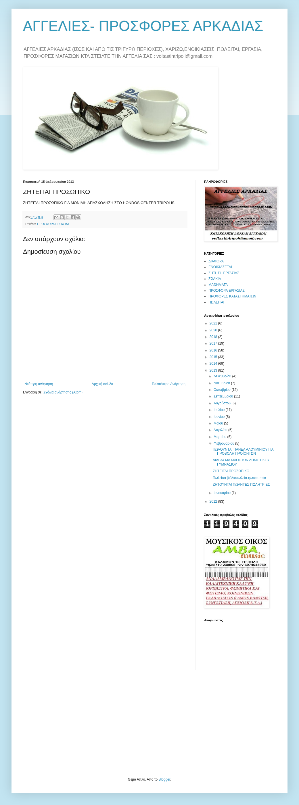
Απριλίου (221, 430)
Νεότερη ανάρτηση (38, 384)
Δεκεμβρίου (223, 376)
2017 (214, 343)
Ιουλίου (220, 410)
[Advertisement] (66, 723)
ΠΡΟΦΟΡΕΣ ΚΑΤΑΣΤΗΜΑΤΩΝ (232, 296)
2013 (214, 370)
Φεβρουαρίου (224, 443)
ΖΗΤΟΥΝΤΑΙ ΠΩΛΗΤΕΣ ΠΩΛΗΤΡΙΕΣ (241, 485)
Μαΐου (219, 423)
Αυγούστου (222, 403)
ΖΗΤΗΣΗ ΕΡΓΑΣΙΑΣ (223, 273)
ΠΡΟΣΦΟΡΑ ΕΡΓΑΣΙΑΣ (53, 224)
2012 (214, 501)
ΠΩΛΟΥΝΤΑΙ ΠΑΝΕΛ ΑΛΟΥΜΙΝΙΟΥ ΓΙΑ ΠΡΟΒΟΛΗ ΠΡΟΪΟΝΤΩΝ (243, 451)
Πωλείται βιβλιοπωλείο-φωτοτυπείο (239, 478)
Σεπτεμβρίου (224, 396)
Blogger (164, 779)
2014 (214, 364)
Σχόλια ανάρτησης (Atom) (63, 392)
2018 (214, 337)
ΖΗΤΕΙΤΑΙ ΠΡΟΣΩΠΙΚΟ (231, 471)
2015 (214, 357)
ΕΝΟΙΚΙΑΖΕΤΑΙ (220, 267)
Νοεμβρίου (222, 383)
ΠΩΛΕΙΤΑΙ (216, 302)
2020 (214, 330)
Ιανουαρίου (223, 493)
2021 (214, 323)
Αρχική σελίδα (102, 384)
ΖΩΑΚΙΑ (214, 279)
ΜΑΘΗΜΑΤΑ (218, 285)
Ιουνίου (220, 417)
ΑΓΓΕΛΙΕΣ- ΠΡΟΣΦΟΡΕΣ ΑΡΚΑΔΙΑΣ (143, 26)
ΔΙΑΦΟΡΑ (216, 261)
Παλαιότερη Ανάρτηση (168, 384)
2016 (214, 350)
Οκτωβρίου (222, 390)
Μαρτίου (220, 437)
